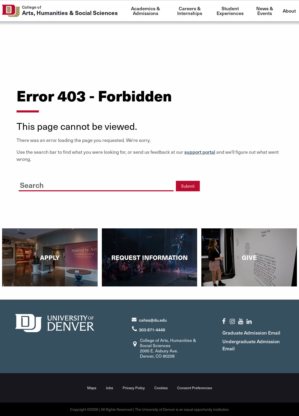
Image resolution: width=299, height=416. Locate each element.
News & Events (265, 10)
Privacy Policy (134, 387)
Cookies (161, 387)
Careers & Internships (189, 10)
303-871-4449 (152, 329)
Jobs (109, 387)
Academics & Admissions (146, 10)
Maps (91, 387)
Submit (188, 186)
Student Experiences (230, 10)
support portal (199, 151)
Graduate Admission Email (252, 332)
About (289, 10)
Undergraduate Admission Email (251, 344)
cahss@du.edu (153, 319)
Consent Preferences (194, 387)
